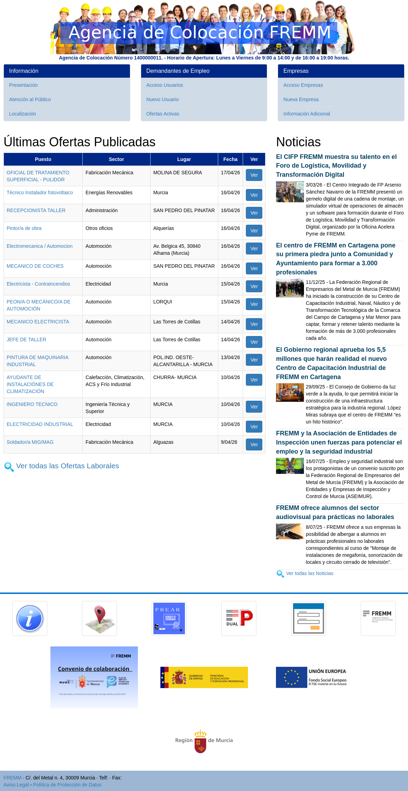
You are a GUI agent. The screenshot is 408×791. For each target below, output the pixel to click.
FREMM (12, 777)
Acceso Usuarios (164, 85)
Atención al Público (30, 99)
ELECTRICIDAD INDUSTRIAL (40, 424)
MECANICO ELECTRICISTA (38, 321)
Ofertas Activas (162, 114)
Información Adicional (306, 114)
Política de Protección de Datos (67, 785)
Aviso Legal (16, 785)
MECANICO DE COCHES (35, 266)
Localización (22, 114)
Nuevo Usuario (162, 99)
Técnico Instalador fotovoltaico (40, 192)
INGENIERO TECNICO (32, 404)
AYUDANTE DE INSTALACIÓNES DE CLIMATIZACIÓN (30, 384)
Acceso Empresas (303, 85)
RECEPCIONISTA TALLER (36, 210)
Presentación (23, 85)
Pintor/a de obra (24, 228)
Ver (254, 175)
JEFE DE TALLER (26, 339)
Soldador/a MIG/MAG (30, 442)
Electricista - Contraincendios (38, 284)
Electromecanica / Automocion (39, 246)
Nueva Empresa (300, 99)
